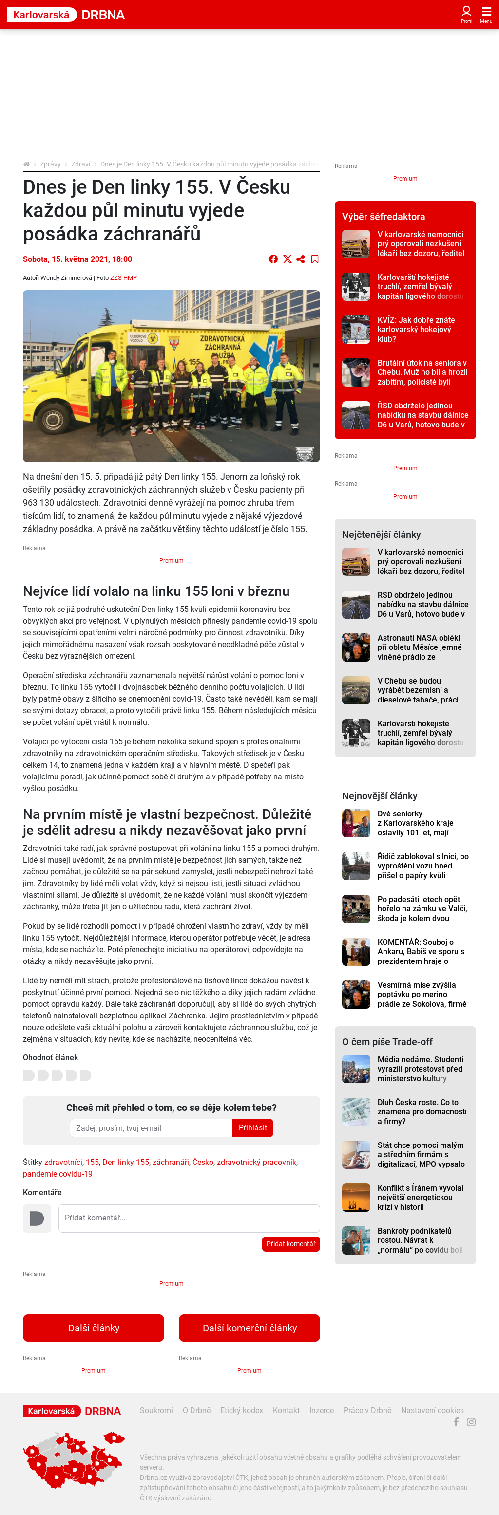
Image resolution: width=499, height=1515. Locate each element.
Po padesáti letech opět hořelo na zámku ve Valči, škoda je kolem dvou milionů (422, 913)
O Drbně (197, 1410)
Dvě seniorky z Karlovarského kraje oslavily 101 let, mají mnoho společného (416, 828)
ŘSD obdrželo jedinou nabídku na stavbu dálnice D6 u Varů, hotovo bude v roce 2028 (423, 420)
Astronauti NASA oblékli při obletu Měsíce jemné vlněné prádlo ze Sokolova (420, 652)
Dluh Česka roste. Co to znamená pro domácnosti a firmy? (422, 1112)
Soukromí (156, 1410)
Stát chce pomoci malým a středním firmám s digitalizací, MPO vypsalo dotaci (421, 1159)
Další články (93, 1328)
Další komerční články (250, 1328)
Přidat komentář (291, 1244)
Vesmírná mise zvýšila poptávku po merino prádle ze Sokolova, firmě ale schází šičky (422, 999)
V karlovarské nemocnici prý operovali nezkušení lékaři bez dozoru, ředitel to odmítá (421, 248)
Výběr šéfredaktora (383, 216)
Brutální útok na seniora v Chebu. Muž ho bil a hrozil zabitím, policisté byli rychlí (423, 377)
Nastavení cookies (432, 1410)
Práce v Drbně (367, 1410)
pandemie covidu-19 (58, 1174)
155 (92, 1162)
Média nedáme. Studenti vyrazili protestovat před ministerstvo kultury (420, 1069)
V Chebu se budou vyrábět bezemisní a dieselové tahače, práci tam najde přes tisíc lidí (418, 695)
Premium (171, 560)
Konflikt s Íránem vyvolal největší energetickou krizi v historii (420, 1197)
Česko (202, 1162)
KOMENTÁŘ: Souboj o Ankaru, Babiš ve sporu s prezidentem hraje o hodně (421, 956)
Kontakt (286, 1410)
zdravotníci (63, 1162)
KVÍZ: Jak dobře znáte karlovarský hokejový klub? (416, 329)
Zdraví (80, 164)
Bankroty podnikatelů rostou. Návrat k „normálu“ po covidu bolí (420, 1240)
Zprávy (50, 164)
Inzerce (321, 1410)
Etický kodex (241, 1410)
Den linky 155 (125, 1162)
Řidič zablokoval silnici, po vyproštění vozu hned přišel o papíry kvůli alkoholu (423, 870)
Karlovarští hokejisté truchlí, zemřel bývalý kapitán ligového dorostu (421, 287)
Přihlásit (253, 1127)
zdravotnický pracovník (256, 1162)
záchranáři (171, 1162)
